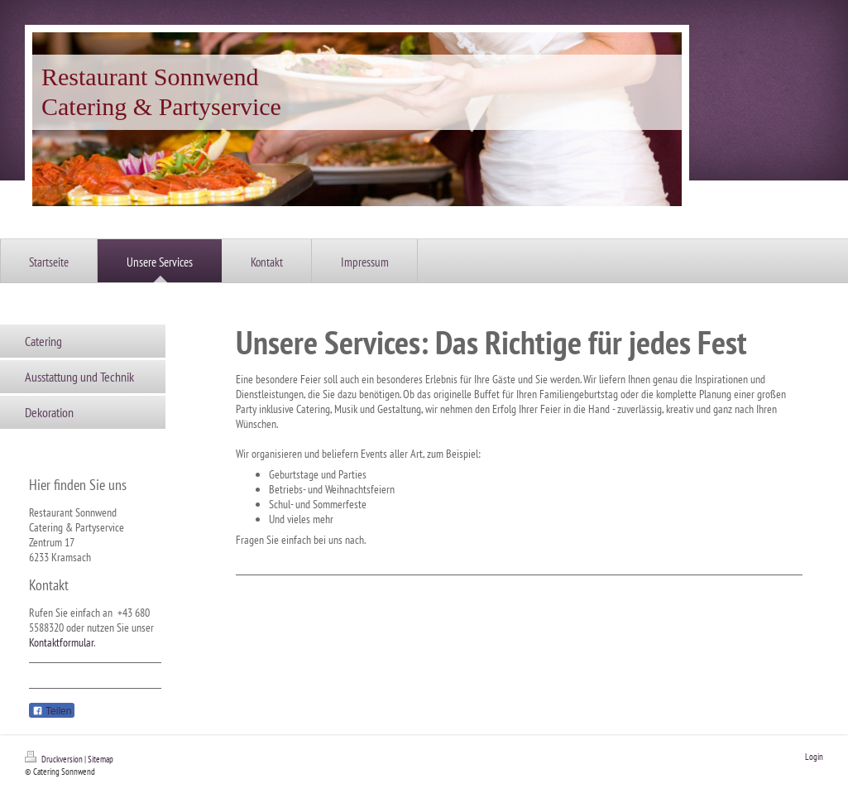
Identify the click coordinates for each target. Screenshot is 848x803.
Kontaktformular (61, 642)
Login (814, 756)
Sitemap (100, 759)
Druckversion (54, 759)
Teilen (51, 711)
